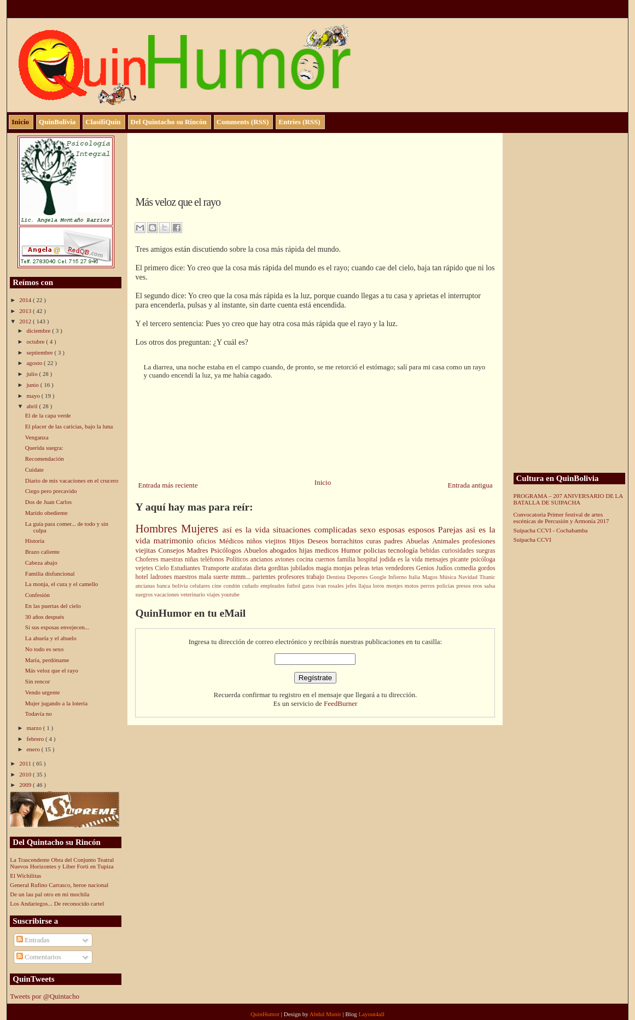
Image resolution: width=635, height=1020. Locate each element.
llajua (365, 586)
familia (347, 559)
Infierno (398, 577)
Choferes (147, 559)
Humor (352, 550)
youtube (230, 595)
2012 (26, 321)
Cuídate (34, 469)
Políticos (238, 559)
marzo (34, 728)
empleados (273, 586)
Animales (447, 541)
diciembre (39, 330)
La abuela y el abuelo (51, 638)
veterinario (193, 595)
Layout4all (371, 1014)
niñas (192, 559)
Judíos (445, 568)
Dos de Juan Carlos (48, 502)
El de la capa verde (48, 415)
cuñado (251, 586)
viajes (214, 595)
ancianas (145, 586)
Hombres (158, 528)
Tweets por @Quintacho (44, 996)
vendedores (400, 568)
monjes (395, 586)
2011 (25, 763)
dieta (261, 568)
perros (429, 586)
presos (464, 586)
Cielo (163, 568)
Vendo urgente (42, 692)
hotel (142, 577)
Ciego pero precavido (51, 491)
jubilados (303, 568)
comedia (466, 568)
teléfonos (213, 559)
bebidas (431, 550)
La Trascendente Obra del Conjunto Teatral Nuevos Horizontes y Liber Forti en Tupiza (62, 863)
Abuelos (257, 550)
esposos (423, 529)
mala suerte (215, 577)
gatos (309, 586)
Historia (34, 540)
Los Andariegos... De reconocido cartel (57, 903)
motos (413, 586)
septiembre (40, 352)
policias (376, 550)
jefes (352, 586)
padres (395, 541)
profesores (292, 577)
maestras (172, 559)
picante (460, 559)
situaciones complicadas (316, 529)
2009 (26, 784)
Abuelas (419, 541)
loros (379, 586)
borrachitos (348, 541)
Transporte (216, 568)
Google (379, 577)
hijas (307, 550)
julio (32, 373)
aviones (285, 559)
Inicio (322, 482)
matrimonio (175, 540)
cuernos (326, 559)
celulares (201, 586)
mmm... (242, 577)
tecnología (404, 550)
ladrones (162, 577)
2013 (26, 311)
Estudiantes (186, 568)
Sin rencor (37, 681)
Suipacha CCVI (532, 539)
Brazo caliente (42, 551)
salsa (489, 586)
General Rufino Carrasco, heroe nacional (59, 885)
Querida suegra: (44, 447)
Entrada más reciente (167, 485)
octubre (36, 341)
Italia (415, 577)
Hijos (298, 541)
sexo (369, 529)
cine (218, 586)
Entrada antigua (470, 485)
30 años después (45, 616)
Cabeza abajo (41, 562)
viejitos (277, 541)
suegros (144, 595)
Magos (431, 577)
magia (325, 568)
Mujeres (201, 528)
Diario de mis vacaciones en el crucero (71, 480)
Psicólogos (227, 550)
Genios (426, 568)
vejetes (145, 568)
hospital (368, 559)
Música (449, 577)
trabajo (316, 577)
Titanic (487, 577)
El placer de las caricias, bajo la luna (69, 426)
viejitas (146, 550)
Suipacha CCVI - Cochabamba (551, 530)
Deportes (358, 577)
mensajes (438, 559)
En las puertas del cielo (53, 605)
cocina (305, 559)
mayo (33, 395)
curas (375, 541)
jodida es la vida (402, 559)
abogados (284, 550)
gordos (487, 568)
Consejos (172, 550)
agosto (34, 363)
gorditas (279, 568)
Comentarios (38, 957)
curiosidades (459, 550)
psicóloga (483, 559)
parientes (265, 577)
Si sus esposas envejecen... (57, 627)
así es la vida (247, 529)
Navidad (469, 577)
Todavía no (38, 713)
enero (33, 749)
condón (232, 586)
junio (33, 384)
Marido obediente (46, 512)
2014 (26, 300)
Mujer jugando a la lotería (56, 703)
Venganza (37, 437)
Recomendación (44, 458)
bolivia (181, 586)
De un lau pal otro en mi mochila (49, 894)
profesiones (479, 541)
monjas (344, 568)
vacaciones (167, 595)
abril (32, 406)
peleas (363, 568)
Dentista (337, 577)
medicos (328, 550)
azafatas (242, 568)
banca (164, 586)
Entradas (33, 940)
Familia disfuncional (50, 573)
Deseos (319, 541)
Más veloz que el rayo (51, 670)
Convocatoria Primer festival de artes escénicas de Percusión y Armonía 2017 (561, 517)
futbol (294, 586)
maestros (186, 577)
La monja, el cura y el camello (61, 584)
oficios (208, 541)
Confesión (37, 595)
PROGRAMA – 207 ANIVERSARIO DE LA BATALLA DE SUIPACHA (568, 499)
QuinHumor (265, 1014)
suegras (485, 550)
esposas (394, 529)
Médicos (233, 541)
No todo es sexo (44, 649)
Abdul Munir (326, 1014)
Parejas (452, 529)
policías (446, 586)
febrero (35, 738)
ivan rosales (331, 586)
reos (478, 586)
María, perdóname (47, 660)
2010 (26, 774)
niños (256, 541)
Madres (198, 550)
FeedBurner (340, 703)
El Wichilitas (25, 875)
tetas (378, 568)
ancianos (262, 559)
